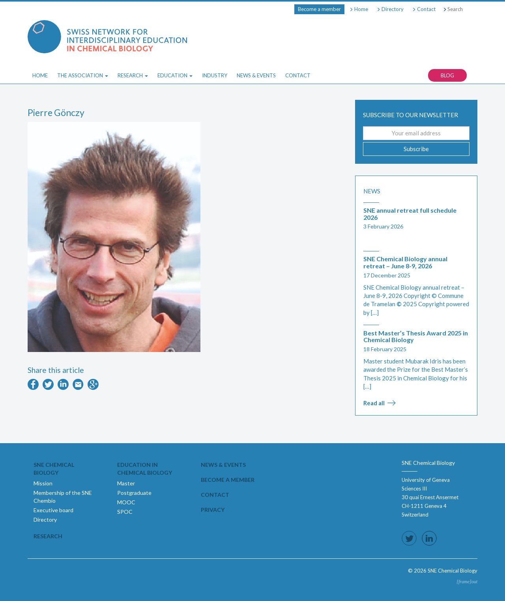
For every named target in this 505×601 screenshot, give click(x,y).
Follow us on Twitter (409, 538)
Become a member (319, 9)
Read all (374, 402)
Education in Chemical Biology (144, 468)
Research (48, 536)
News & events (223, 464)
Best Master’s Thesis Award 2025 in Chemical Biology (415, 336)
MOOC (126, 502)
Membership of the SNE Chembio (63, 496)
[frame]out (466, 581)
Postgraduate (134, 492)
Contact (424, 9)
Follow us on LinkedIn (429, 538)
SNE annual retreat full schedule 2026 (409, 213)
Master (126, 483)
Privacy (212, 509)
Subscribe (416, 148)
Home (358, 9)
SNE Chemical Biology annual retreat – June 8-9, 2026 (405, 262)
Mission (43, 483)
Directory (390, 9)
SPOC (125, 511)
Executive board (53, 510)
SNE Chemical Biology (54, 468)
